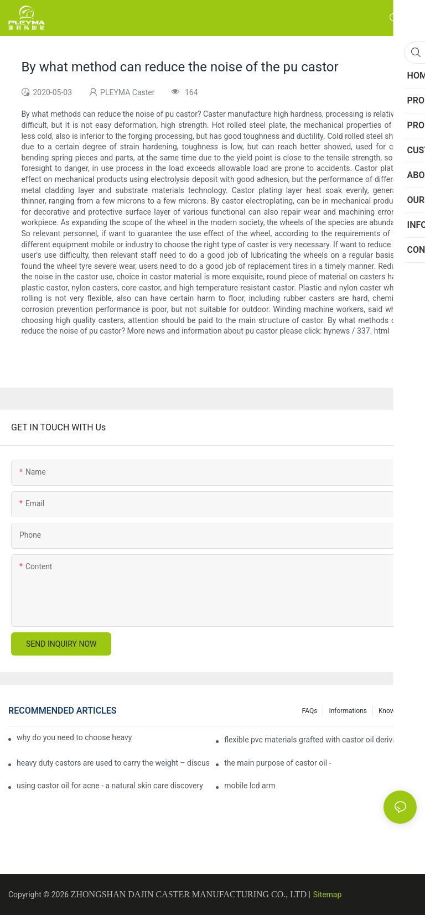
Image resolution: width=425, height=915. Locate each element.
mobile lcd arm (250, 785)
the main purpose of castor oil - (277, 762)
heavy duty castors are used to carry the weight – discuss (113, 762)
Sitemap (327, 894)
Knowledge (395, 711)
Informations (348, 711)
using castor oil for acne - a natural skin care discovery (110, 785)
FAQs (310, 711)
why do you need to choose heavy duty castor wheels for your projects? (75, 737)
